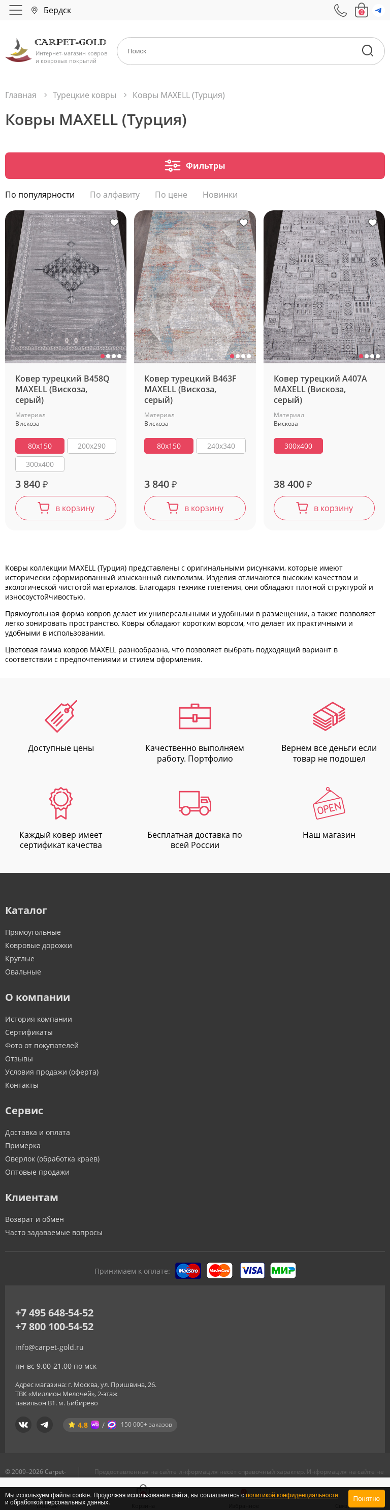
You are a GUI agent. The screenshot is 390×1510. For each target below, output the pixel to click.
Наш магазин (329, 816)
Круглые (20, 961)
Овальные (23, 974)
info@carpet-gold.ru (49, 1350)
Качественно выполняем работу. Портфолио (194, 735)
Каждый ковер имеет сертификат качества (60, 822)
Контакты (22, 1087)
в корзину (74, 510)
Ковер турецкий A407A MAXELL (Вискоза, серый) (320, 392)
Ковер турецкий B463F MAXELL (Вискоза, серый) (190, 392)
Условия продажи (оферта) (52, 1074)
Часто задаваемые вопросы (54, 1235)
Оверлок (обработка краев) (52, 1161)
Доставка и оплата (37, 1135)
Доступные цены (61, 729)
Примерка (23, 1148)
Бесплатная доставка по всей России (194, 822)
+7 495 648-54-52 (54, 1315)
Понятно (366, 1498)
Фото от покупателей (42, 1048)
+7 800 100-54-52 (54, 1329)
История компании (38, 1021)
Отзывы (19, 1061)
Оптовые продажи (37, 1174)
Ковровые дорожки (38, 948)
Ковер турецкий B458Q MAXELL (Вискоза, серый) (62, 392)
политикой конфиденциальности (292, 1495)
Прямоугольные (33, 934)
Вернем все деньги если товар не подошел (329, 735)
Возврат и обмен (34, 1221)
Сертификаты (29, 1035)
